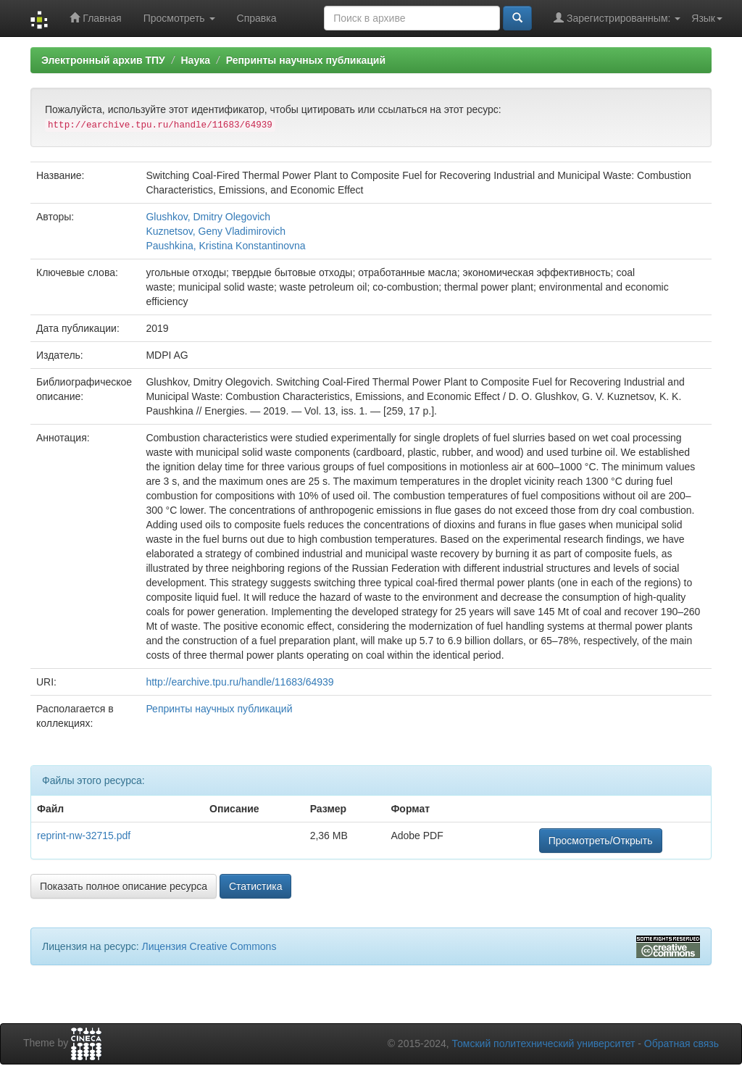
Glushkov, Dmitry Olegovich (208, 216)
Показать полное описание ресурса (123, 886)
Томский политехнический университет (543, 1043)
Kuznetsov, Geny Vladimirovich (215, 231)
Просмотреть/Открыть (601, 840)
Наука (194, 60)
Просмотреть (179, 18)
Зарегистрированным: (617, 18)
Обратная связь (681, 1043)
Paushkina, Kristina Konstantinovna (225, 245)
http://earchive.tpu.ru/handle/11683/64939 (239, 682)
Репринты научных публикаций (305, 60)
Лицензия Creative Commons (208, 946)
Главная (95, 18)
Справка (257, 18)
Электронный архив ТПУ (103, 60)
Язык (706, 18)
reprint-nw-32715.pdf (83, 835)
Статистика (256, 886)
